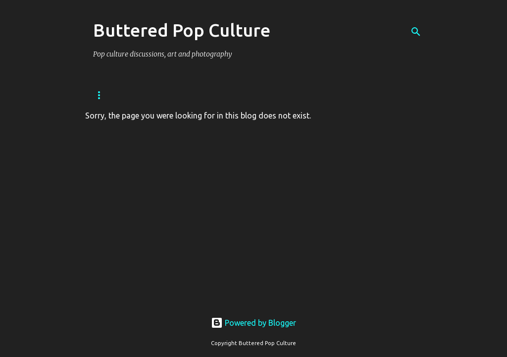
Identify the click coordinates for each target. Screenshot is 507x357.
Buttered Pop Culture (181, 30)
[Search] (416, 32)
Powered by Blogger (253, 322)
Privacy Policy (159, 95)
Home (102, 95)
